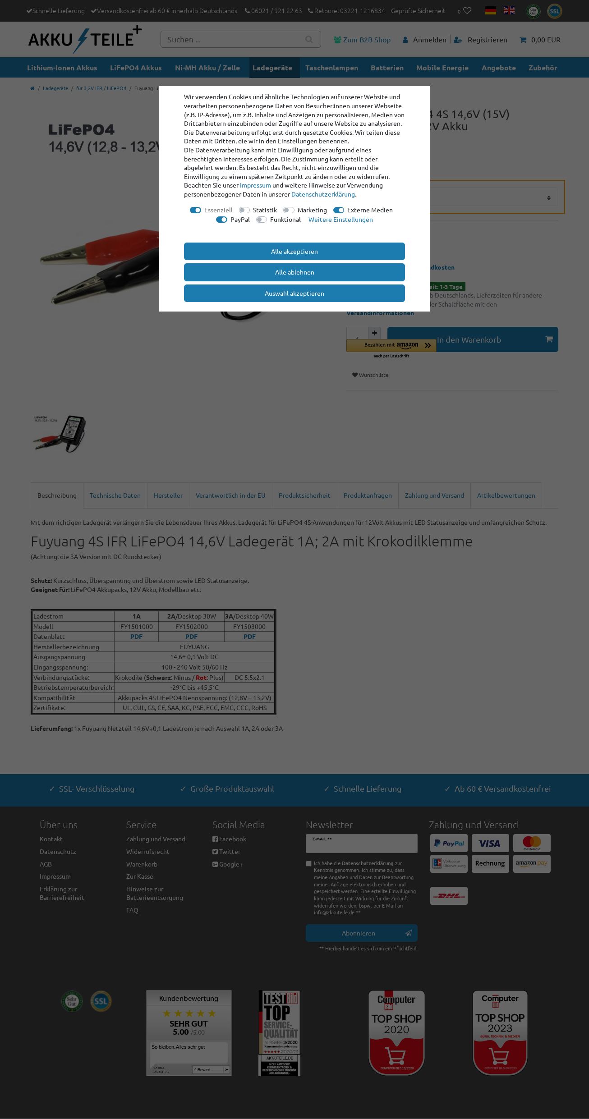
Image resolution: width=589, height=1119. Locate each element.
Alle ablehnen (294, 272)
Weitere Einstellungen (340, 219)
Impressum (255, 185)
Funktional (285, 219)
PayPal (240, 219)
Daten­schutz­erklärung (323, 194)
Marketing (312, 210)
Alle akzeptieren (294, 251)
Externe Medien (370, 210)
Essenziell (218, 210)
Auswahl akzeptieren (294, 293)
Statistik (265, 210)
